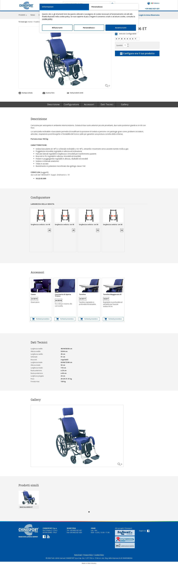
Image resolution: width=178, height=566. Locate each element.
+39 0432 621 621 (152, 8)
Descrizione (53, 105)
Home (30, 23)
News (32, 16)
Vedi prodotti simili (75, 94)
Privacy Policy (88, 556)
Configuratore (71, 105)
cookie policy (47, 19)
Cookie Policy (99, 556)
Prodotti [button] (23, 16)
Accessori (89, 105)
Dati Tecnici (107, 105)
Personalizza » (89, 28)
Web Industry (92, 564)
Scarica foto (49, 94)
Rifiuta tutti (57, 28)
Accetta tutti (120, 28)
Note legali (78, 556)
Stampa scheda (26, 94)
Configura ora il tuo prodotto (137, 54)
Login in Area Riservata (149, 16)
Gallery (124, 105)
